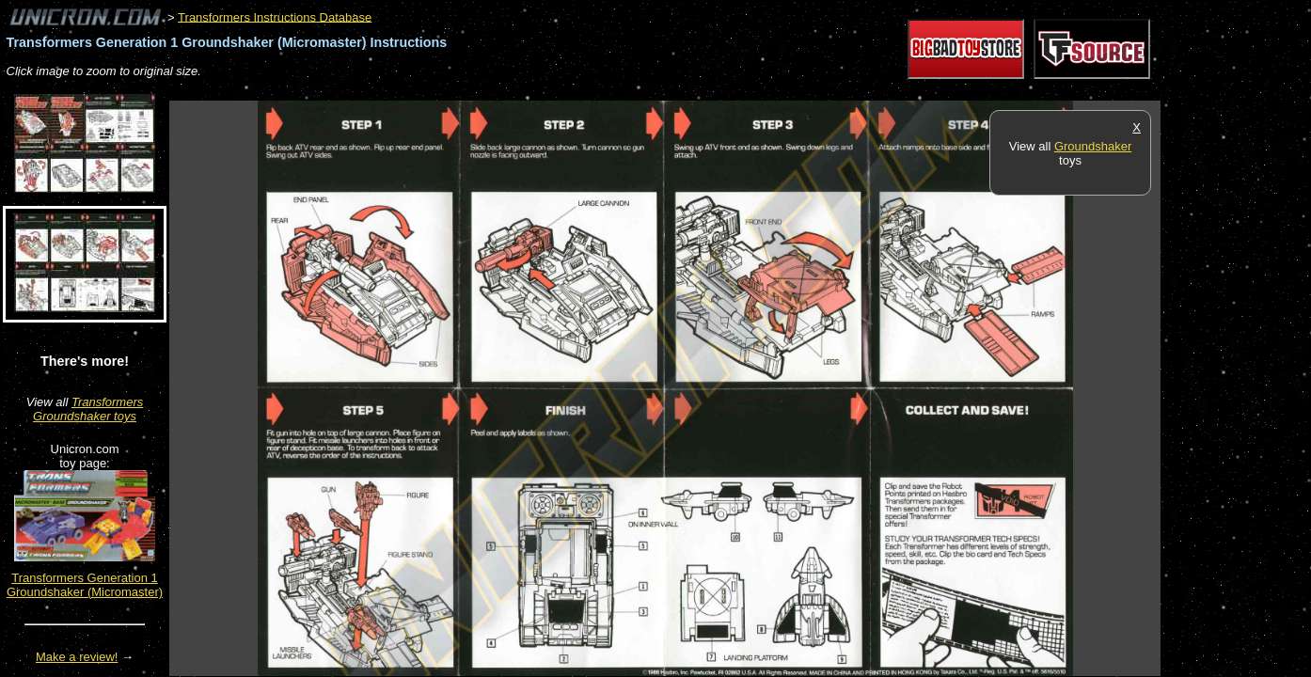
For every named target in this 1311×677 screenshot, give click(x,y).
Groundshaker (1092, 146)
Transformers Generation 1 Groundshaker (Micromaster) (85, 585)
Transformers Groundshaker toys (88, 409)
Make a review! (77, 657)
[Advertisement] (511, 91)
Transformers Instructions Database (274, 16)
